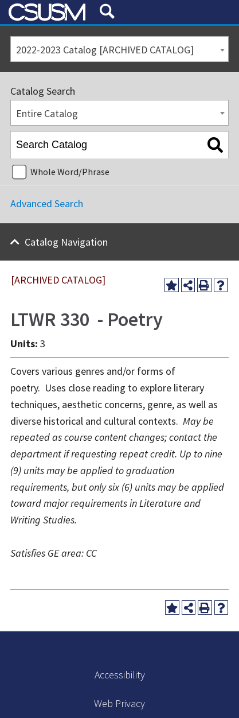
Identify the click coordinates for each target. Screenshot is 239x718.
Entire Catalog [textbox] (47, 113)
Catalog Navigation (66, 242)
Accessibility (120, 674)
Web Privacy (119, 703)
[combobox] (119, 49)
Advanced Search (46, 203)
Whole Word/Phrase (69, 171)
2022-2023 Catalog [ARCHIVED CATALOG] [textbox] (105, 49)
